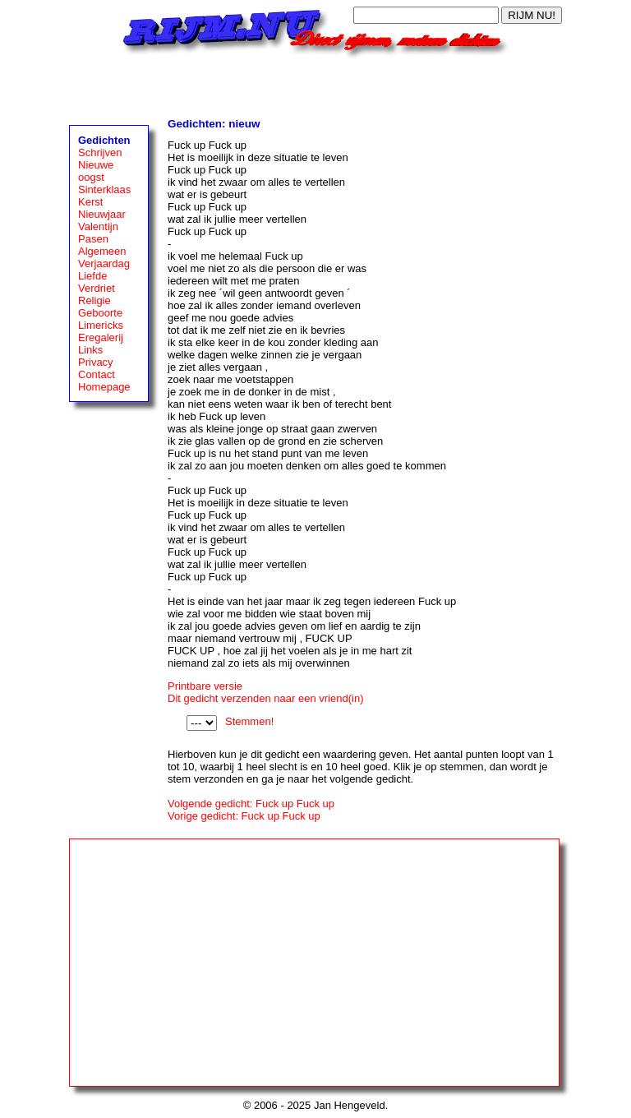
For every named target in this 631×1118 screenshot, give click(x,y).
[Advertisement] (315, 84)
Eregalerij (100, 337)
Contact (96, 374)
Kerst (90, 202)
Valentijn (98, 226)
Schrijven (100, 152)
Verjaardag (104, 263)
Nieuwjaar (102, 214)
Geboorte (100, 313)
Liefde (92, 276)
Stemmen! (249, 721)
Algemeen (102, 251)
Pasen (93, 239)
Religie (94, 300)
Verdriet (96, 288)
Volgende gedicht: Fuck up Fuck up (251, 803)
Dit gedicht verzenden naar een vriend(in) (265, 698)
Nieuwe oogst (95, 171)
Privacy (95, 362)
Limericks (100, 325)
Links (90, 350)
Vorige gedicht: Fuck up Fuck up (244, 816)
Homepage (104, 387)
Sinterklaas (104, 189)
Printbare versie (205, 686)
